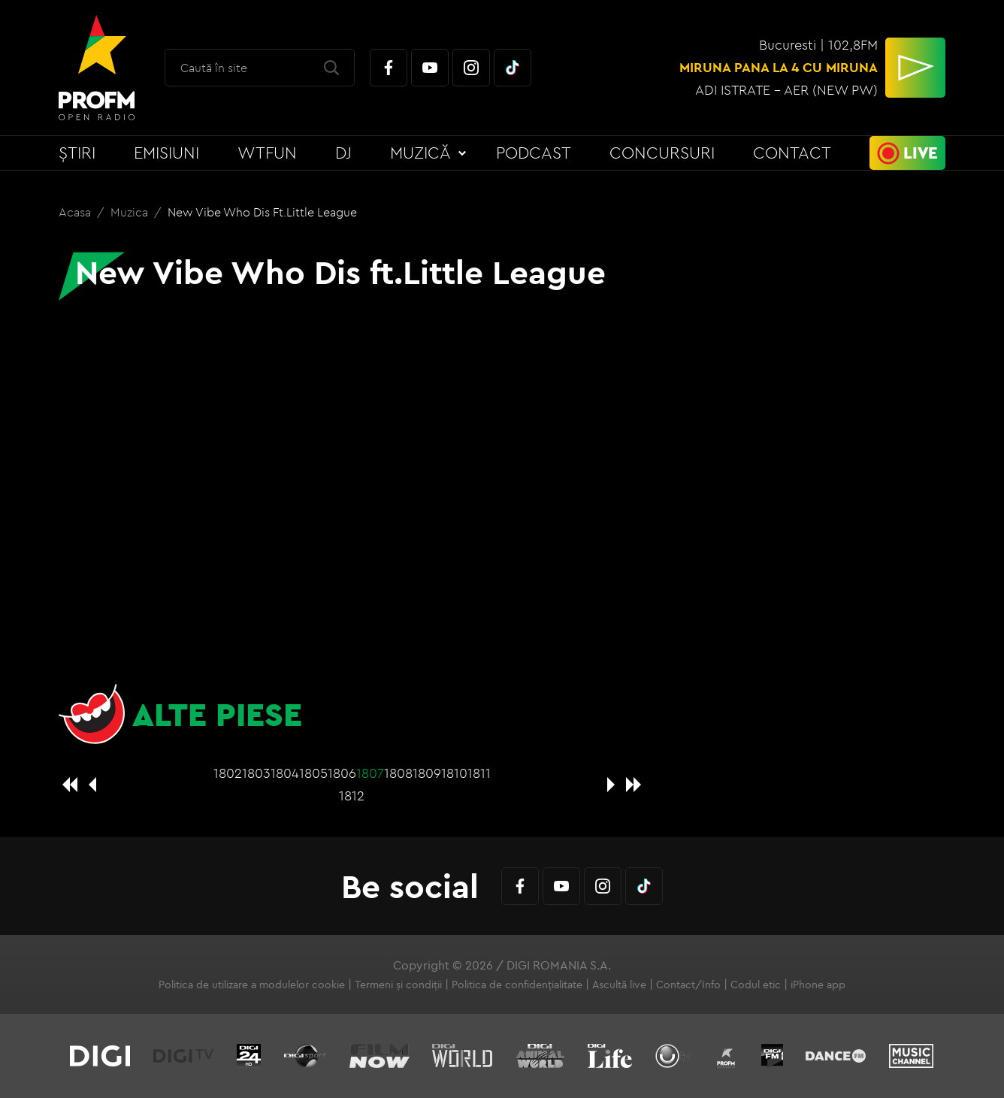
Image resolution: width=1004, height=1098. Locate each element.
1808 (398, 773)
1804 (285, 773)
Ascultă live (619, 984)
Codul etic (755, 984)
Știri (77, 152)
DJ (343, 152)
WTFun (267, 152)
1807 (370, 773)
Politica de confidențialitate (517, 984)
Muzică (420, 152)
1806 (342, 773)
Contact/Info (688, 984)
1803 (256, 773)
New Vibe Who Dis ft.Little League (262, 211)
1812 (351, 795)
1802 (227, 773)
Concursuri (662, 152)
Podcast (533, 152)
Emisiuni (166, 152)
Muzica (130, 211)
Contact (792, 152)
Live (920, 152)
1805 (313, 773)
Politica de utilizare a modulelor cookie (252, 984)
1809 (427, 773)
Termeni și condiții (398, 984)
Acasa (76, 211)
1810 (454, 773)
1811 (479, 773)
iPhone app (818, 984)
